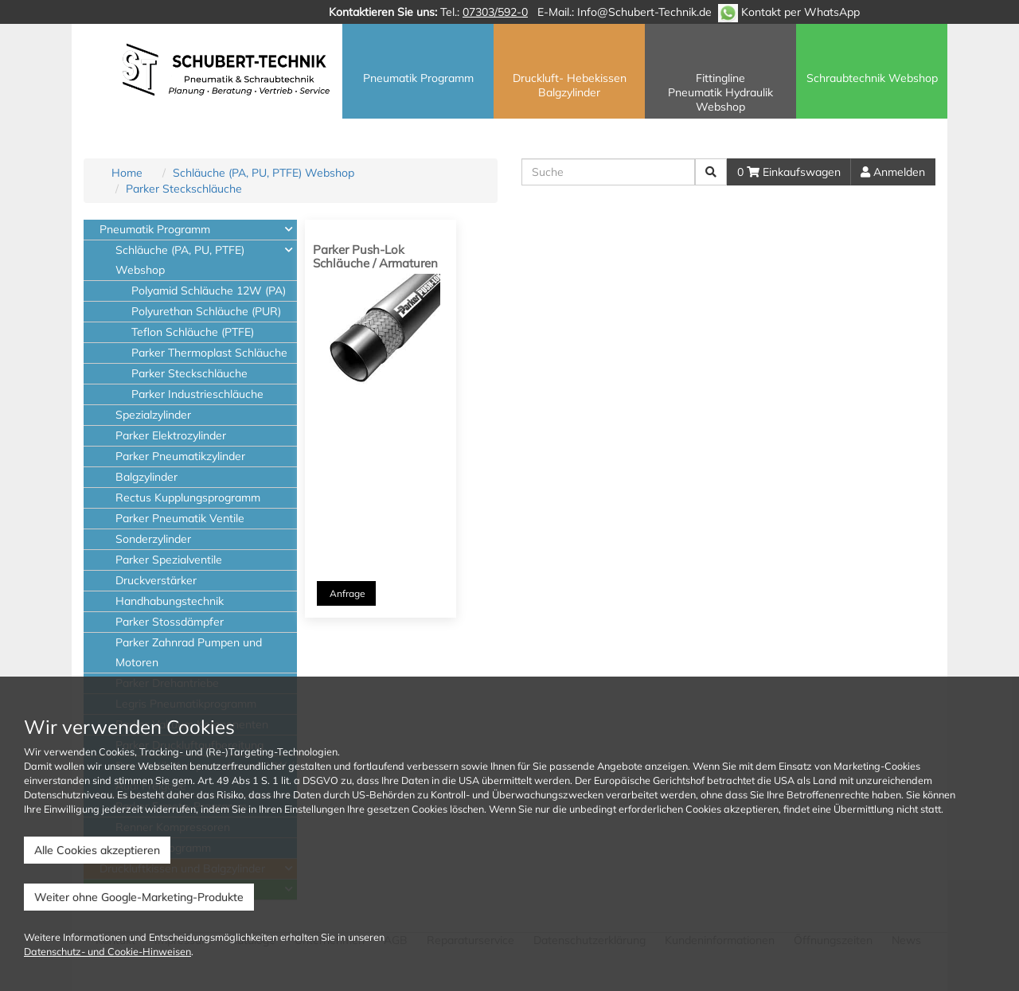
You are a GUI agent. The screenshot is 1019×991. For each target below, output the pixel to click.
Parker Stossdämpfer (169, 621)
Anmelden (893, 172)
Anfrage (346, 593)
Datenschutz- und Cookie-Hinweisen (107, 951)
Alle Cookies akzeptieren (97, 850)
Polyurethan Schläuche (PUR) (206, 311)
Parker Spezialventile (168, 559)
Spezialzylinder (153, 415)
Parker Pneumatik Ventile (179, 518)
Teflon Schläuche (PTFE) (192, 332)
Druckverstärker (156, 580)
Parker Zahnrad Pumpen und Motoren (188, 652)
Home (127, 173)
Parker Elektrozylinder (170, 435)
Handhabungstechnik (169, 601)
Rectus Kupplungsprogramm (187, 497)
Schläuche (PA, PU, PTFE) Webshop (263, 173)
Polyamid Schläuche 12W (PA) (208, 290)
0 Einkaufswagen (789, 172)
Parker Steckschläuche (184, 188)
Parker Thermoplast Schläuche (209, 352)
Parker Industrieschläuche (197, 394)
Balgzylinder (146, 477)
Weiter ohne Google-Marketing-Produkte (139, 897)
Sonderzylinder (153, 539)
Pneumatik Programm (155, 229)
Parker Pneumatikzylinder (180, 456)
